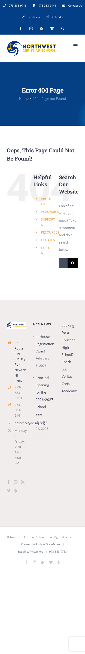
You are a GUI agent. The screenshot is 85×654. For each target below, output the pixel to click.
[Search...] (63, 263)
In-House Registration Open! (43, 343)
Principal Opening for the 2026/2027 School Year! (43, 395)
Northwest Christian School (27, 537)
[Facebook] (8, 482)
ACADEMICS (50, 211)
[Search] (73, 263)
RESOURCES (50, 232)
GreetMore (53, 544)
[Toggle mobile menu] (75, 45)
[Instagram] (15, 482)
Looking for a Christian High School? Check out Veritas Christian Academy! (69, 358)
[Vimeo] (8, 491)
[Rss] (22, 482)
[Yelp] (15, 491)
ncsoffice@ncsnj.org (20, 423)
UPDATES (48, 240)
